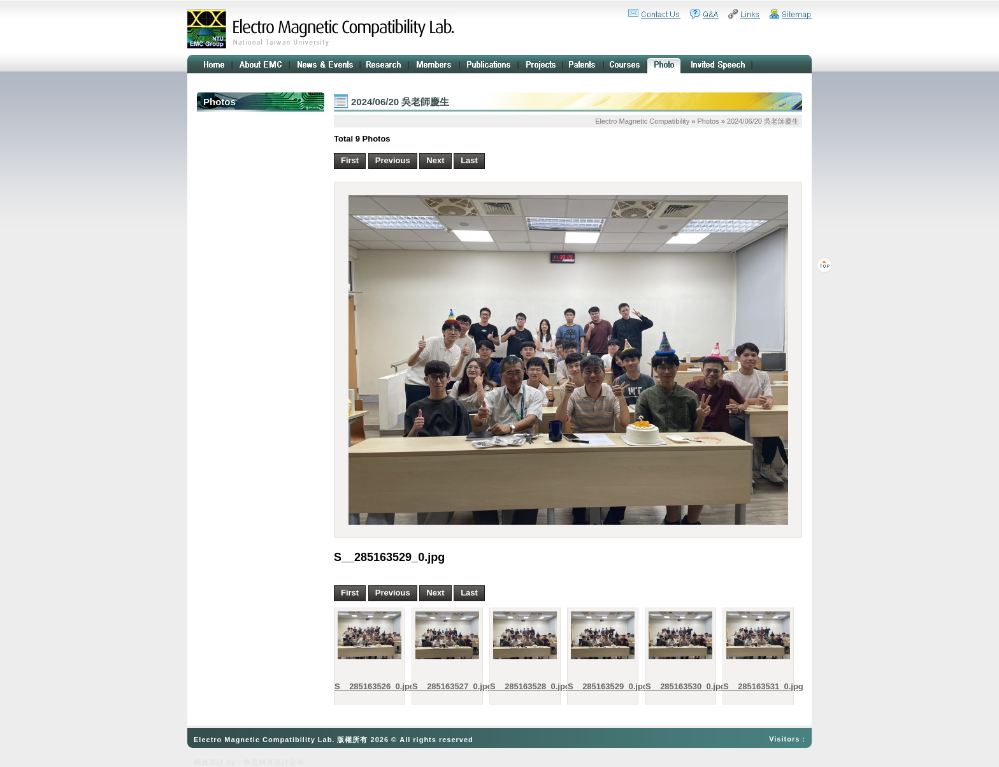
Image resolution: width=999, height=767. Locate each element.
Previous (392, 160)
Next (435, 160)
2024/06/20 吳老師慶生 (763, 121)
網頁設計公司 (282, 762)
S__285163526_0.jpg (366, 686)
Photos (708, 121)
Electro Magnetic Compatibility (642, 121)
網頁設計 (209, 762)
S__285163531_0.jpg (755, 686)
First (350, 160)
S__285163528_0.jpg (522, 686)
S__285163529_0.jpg (599, 686)
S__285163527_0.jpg (444, 686)
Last (469, 160)
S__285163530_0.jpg (677, 686)
